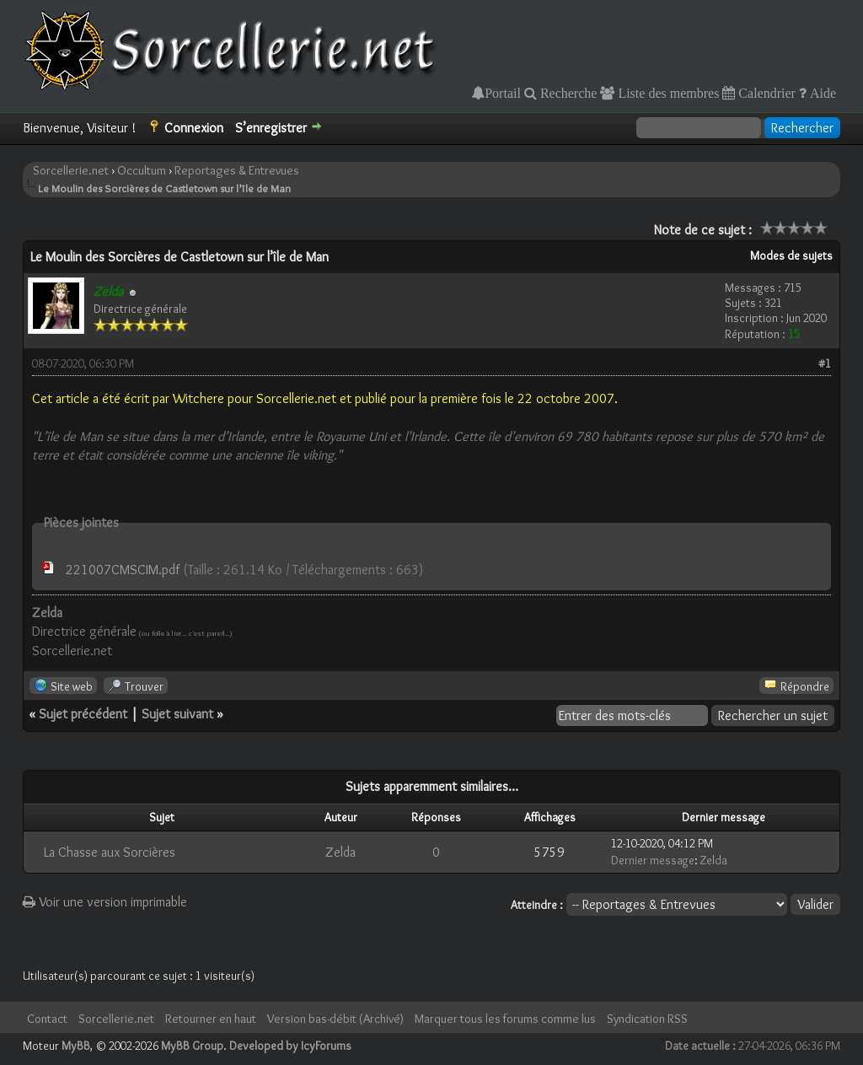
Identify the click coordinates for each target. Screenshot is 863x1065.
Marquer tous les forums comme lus (505, 1018)
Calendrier (765, 93)
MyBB (76, 1045)
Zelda (340, 852)
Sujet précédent (83, 714)
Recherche (567, 93)
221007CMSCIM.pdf (123, 570)
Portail (503, 93)
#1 (824, 363)
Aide (821, 93)
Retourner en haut (210, 1018)
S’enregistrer (271, 128)
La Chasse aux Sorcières (109, 852)
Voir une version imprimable (105, 902)
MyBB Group (192, 1045)
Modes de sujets (791, 255)
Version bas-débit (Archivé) (335, 1018)
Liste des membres (666, 93)
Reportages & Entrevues (236, 170)
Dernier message (652, 860)
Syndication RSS (647, 1018)
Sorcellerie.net (71, 170)
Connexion (193, 128)
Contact (47, 1018)
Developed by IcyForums (290, 1045)
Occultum (141, 170)
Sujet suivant (177, 714)
